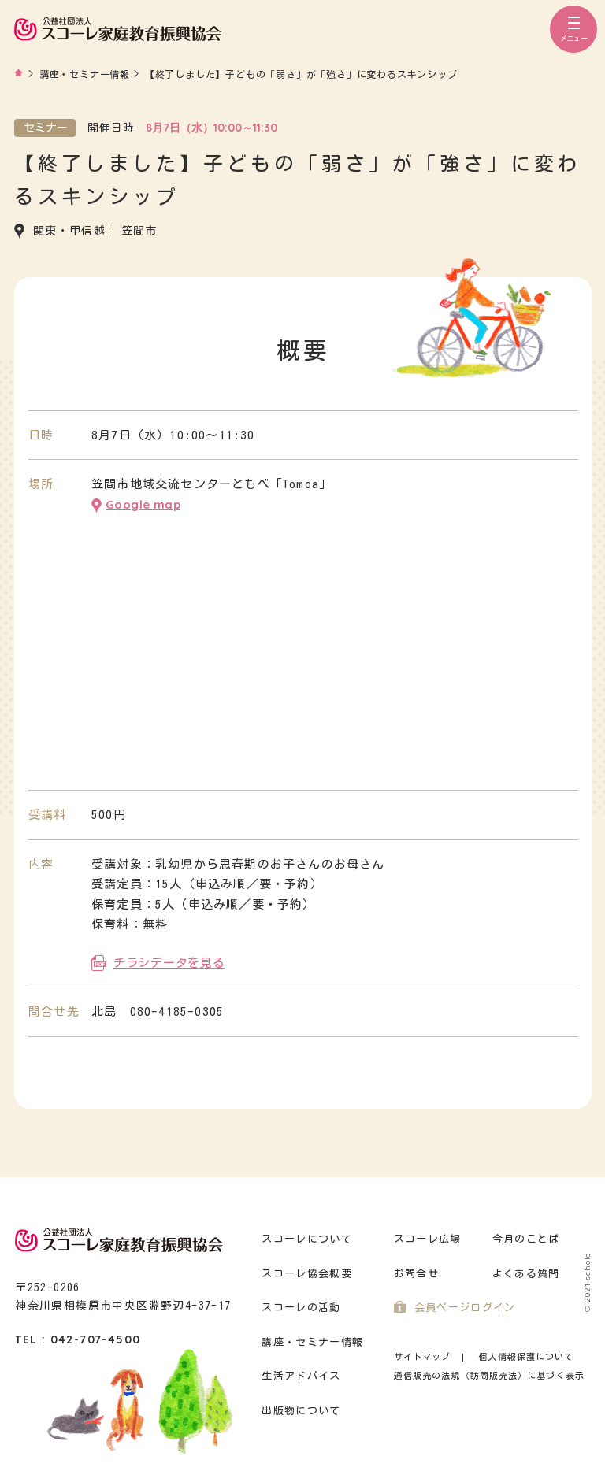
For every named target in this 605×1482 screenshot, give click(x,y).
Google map (143, 504)
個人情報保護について (525, 1356)
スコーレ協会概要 (306, 1274)
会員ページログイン (465, 1307)
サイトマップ (422, 1356)
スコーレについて (306, 1239)
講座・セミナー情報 (312, 1342)
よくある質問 (526, 1274)
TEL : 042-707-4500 (77, 1339)
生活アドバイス (301, 1376)
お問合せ (416, 1274)
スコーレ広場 (428, 1239)
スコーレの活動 (301, 1307)
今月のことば (526, 1239)
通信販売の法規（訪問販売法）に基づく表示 (489, 1375)
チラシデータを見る (169, 963)
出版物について (301, 1411)
